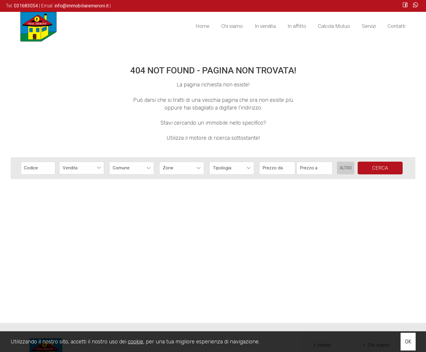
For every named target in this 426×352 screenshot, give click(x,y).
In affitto (297, 26)
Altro (346, 168)
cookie (135, 341)
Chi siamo (232, 26)
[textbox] (127, 168)
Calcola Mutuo (334, 26)
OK (408, 341)
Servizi (369, 26)
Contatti (396, 26)
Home (202, 26)
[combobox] (81, 168)
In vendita (265, 26)
